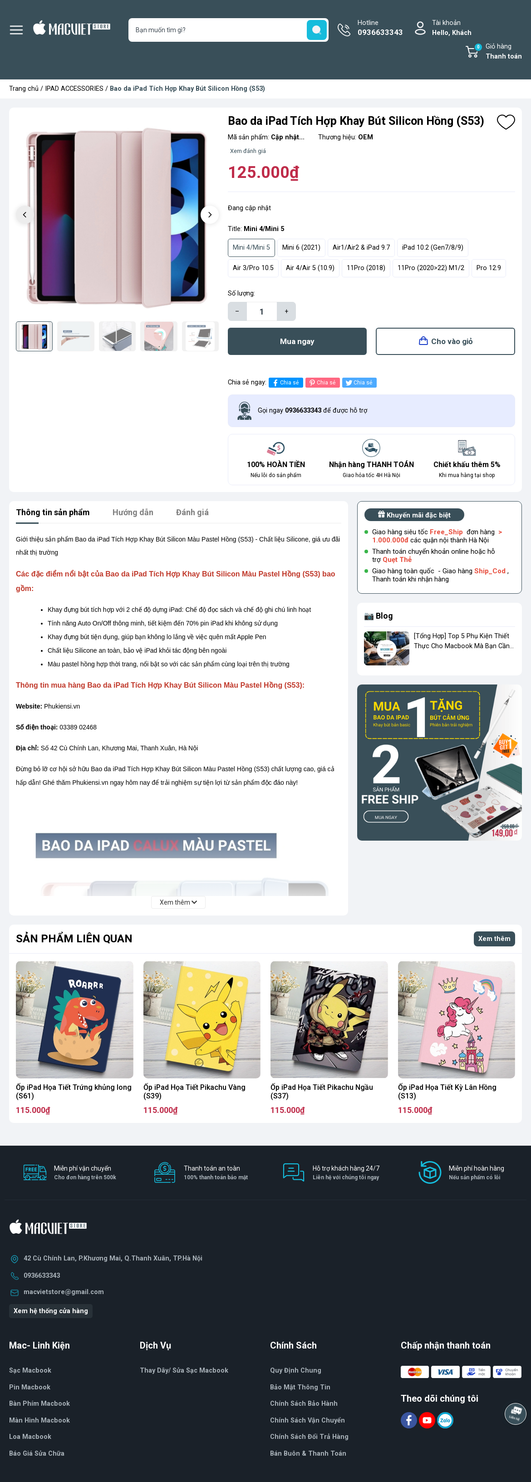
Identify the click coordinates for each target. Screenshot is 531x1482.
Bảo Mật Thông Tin (300, 1387)
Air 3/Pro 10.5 (253, 268)
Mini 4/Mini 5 (251, 247)
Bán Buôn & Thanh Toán (308, 1453)
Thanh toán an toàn (216, 1173)
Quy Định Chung (295, 1370)
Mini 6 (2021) (301, 247)
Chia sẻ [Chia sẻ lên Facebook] (285, 382)
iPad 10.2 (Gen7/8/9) (432, 247)
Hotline (380, 28)
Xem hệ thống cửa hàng (51, 1311)
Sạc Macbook (30, 1370)
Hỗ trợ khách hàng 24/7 (346, 1173)
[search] (317, 30)
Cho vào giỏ (452, 341)
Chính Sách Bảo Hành (304, 1404)
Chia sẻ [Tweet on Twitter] (358, 382)
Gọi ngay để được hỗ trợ (312, 410)
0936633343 (42, 1276)
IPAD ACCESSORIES (74, 89)
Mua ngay (297, 341)
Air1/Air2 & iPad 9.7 (361, 247)
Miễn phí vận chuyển (85, 1173)
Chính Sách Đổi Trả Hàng (309, 1437)
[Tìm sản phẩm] (228, 30)
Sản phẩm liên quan (74, 938)
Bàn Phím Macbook (39, 1404)
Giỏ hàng (498, 52)
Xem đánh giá (248, 151)
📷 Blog (378, 615)
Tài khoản (452, 28)
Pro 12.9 (489, 268)
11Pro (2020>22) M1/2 (431, 268)
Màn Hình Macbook (39, 1420)
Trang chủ (24, 89)
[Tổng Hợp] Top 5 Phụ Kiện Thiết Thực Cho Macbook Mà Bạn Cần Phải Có (462, 646)
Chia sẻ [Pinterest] (321, 382)
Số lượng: (241, 293)
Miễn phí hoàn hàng (476, 1173)
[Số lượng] (262, 311)
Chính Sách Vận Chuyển (307, 1420)
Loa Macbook (30, 1437)
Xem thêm (494, 939)
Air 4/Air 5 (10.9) (310, 268)
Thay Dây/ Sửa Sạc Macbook (184, 1370)
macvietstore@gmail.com (64, 1292)
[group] (117, 215)
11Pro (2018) (366, 268)
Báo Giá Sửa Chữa (36, 1453)
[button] (210, 215)
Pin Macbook (29, 1387)
